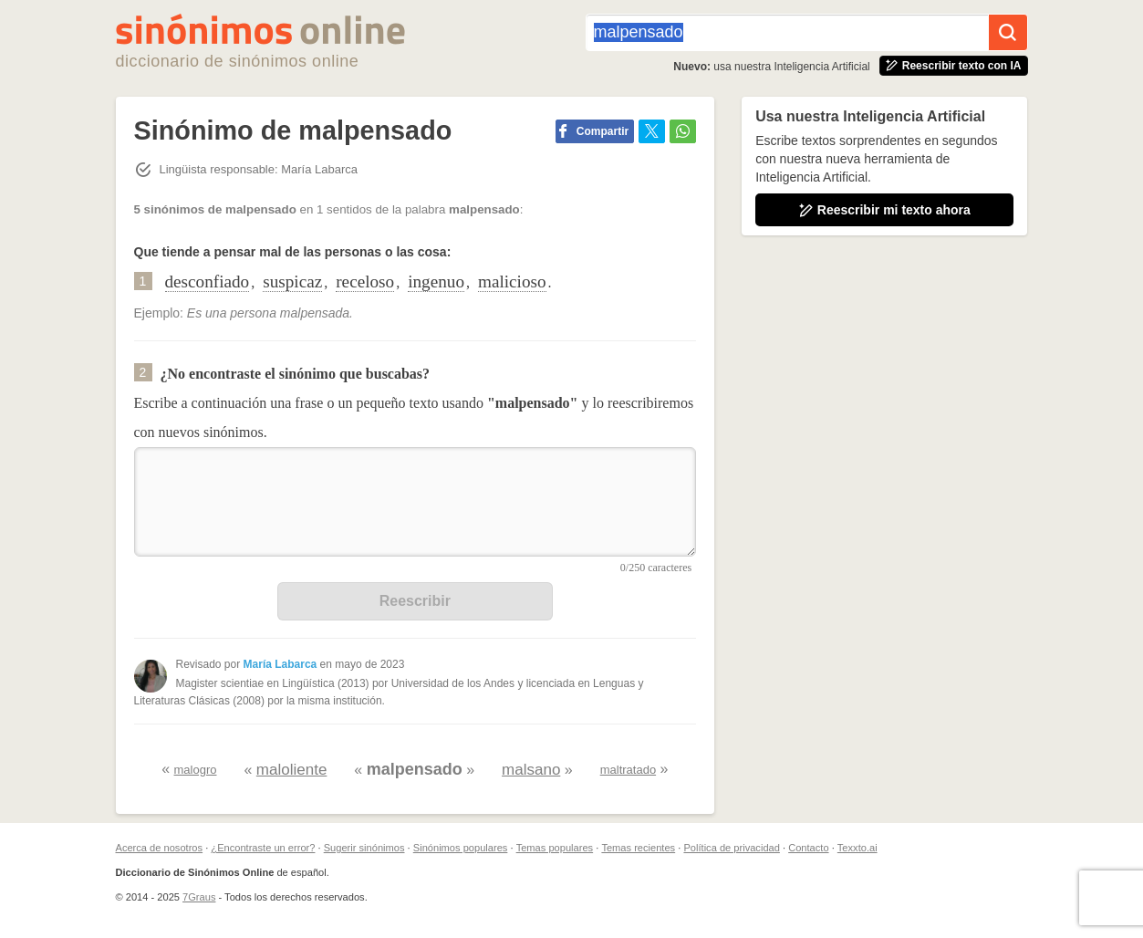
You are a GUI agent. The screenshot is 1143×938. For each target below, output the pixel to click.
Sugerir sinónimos (364, 847)
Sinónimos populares (460, 847)
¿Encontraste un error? (263, 847)
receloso (365, 281)
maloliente (291, 769)
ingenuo (436, 281)
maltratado (628, 770)
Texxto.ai (857, 847)
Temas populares (554, 847)
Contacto (808, 847)
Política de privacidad (731, 847)
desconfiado (207, 281)
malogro (195, 770)
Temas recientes (638, 847)
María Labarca (280, 664)
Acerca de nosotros (159, 847)
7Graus (198, 896)
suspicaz (292, 281)
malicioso (512, 281)
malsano (531, 769)
